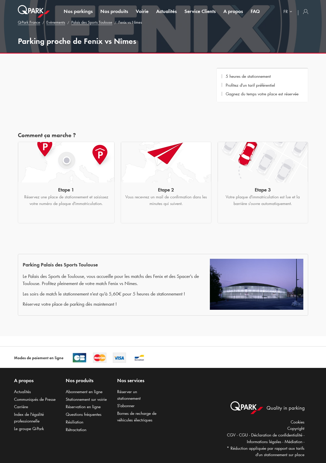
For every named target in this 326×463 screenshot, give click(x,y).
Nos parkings (78, 11)
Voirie (142, 11)
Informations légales (264, 441)
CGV (231, 435)
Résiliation (74, 422)
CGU (243, 435)
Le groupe (29, 428)
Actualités (166, 11)
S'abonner (125, 405)
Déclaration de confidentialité (276, 435)
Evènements (55, 22)
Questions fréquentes (83, 414)
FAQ (255, 11)
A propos (233, 11)
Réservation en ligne (83, 406)
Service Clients (200, 11)
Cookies (297, 422)
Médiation (293, 441)
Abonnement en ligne (84, 391)
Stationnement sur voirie (86, 399)
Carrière (21, 406)
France (29, 22)
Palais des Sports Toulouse (91, 22)
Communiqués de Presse (35, 399)
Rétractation (76, 429)
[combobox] (288, 12)
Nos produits (114, 11)
